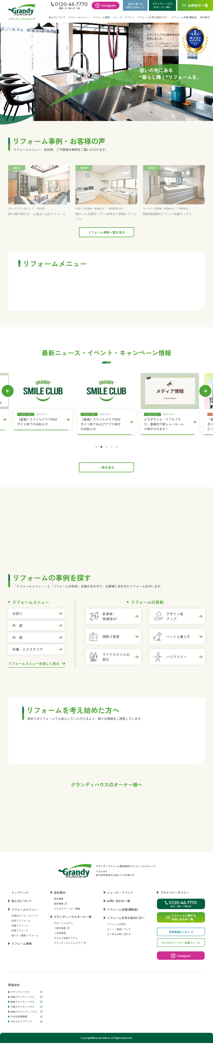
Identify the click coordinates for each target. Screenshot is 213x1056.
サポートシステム (63, 955)
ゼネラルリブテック (26, 1053)
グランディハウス (26, 1024)
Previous (11, 391)
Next (202, 391)
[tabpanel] (105, 401)
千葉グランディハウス (26, 1039)
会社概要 (58, 931)
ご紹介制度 (61, 960)
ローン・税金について (119, 961)
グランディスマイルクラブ (70, 975)
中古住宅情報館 (26, 1048)
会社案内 (59, 925)
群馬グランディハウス (26, 1034)
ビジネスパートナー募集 (67, 941)
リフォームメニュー (24, 941)
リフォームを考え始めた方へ (126, 950)
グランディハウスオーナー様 (73, 949)
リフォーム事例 (101, 17)
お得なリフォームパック (24, 948)
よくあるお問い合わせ (119, 966)
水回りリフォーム (21, 953)
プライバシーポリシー (174, 925)
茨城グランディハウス (26, 1029)
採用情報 (60, 936)
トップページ (20, 925)
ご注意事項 (60, 965)
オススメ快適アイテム (66, 970)
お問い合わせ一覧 (118, 933)
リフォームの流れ (116, 956)
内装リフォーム (19, 958)
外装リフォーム (19, 963)
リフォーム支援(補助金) (184, 17)
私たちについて (57, 17)
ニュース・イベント (123, 17)
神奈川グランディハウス (26, 1044)
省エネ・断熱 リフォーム (24, 967)
